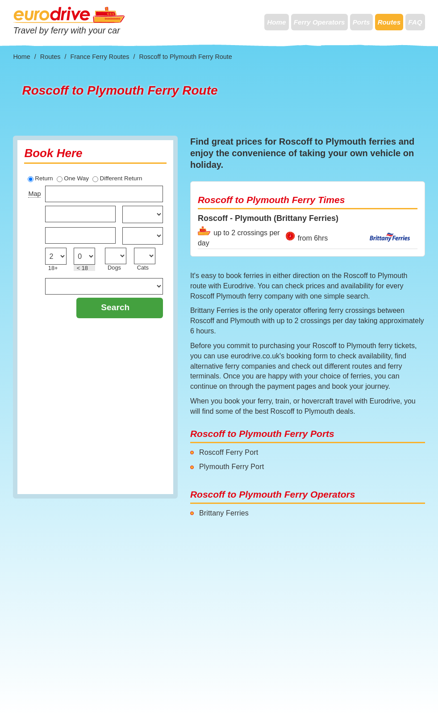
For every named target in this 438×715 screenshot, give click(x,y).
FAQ (415, 22)
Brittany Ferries (224, 513)
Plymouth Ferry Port (231, 466)
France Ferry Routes (99, 56)
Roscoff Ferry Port (228, 452)
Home (276, 22)
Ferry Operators (319, 22)
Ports (361, 22)
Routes (389, 22)
